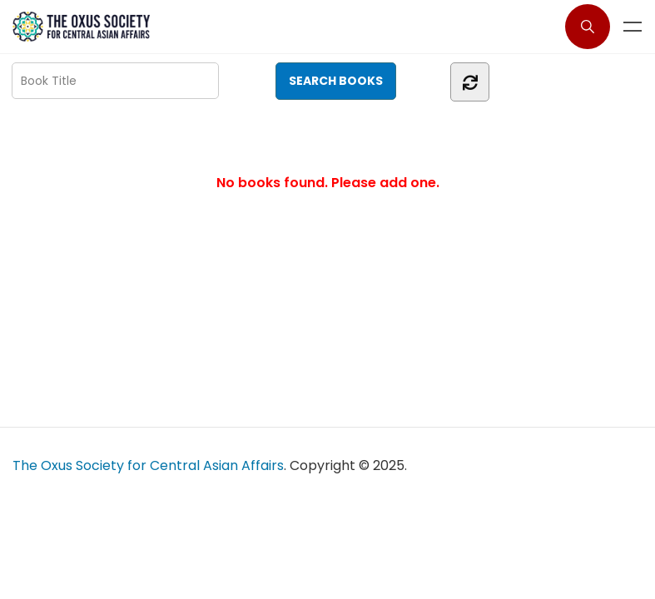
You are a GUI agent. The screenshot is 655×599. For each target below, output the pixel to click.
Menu (632, 26)
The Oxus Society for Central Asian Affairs (148, 465)
